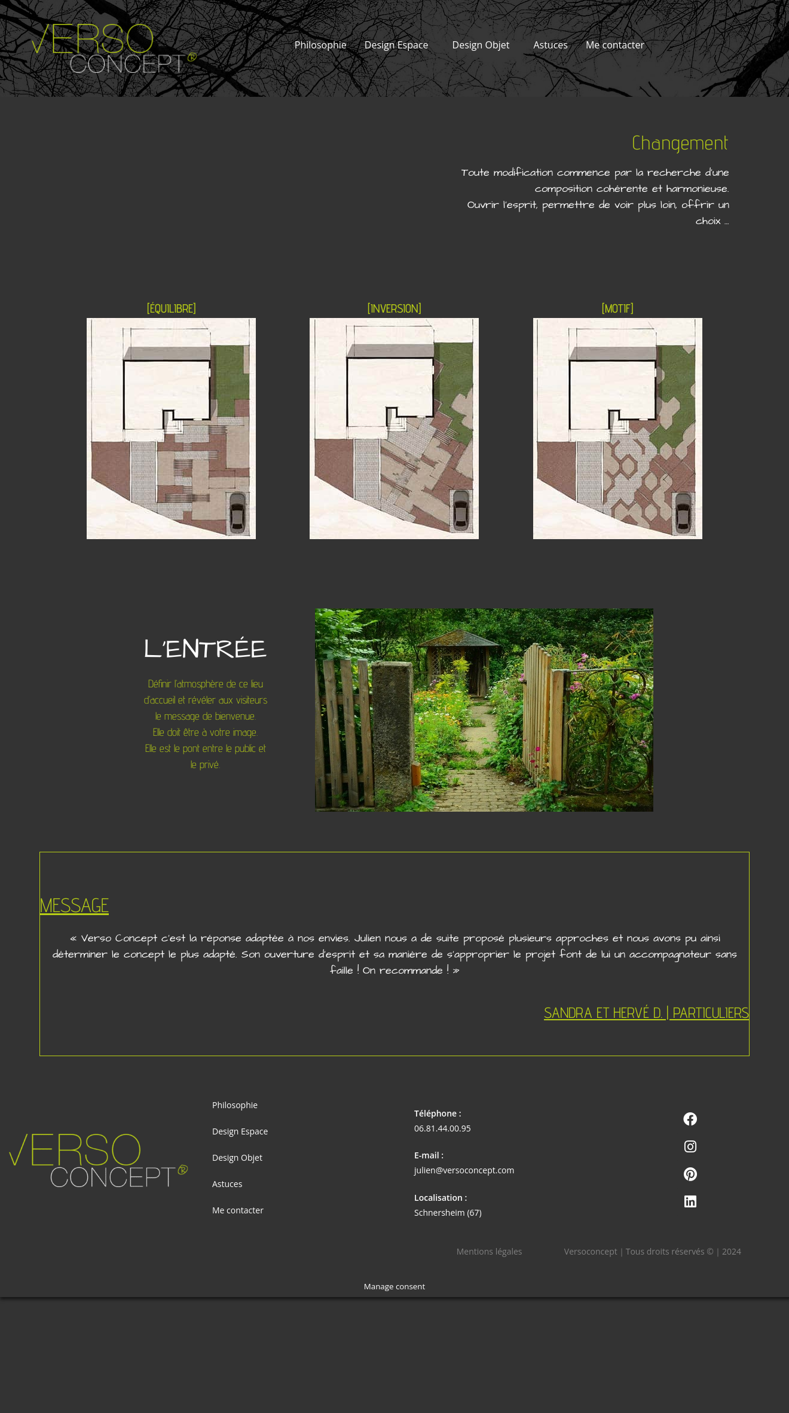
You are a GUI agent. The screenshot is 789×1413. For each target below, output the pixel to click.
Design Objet (481, 44)
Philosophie (321, 44)
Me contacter (615, 44)
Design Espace (397, 44)
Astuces (550, 44)
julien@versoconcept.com (464, 1170)
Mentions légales (489, 1251)
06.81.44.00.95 (442, 1128)
